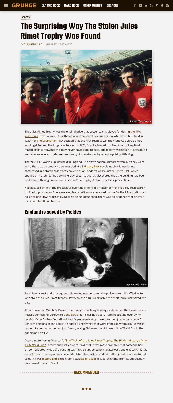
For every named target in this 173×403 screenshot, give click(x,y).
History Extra (92, 166)
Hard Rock (71, 5)
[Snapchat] (162, 5)
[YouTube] (140, 5)
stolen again (88, 358)
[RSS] (167, 5)
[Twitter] (151, 5)
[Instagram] (146, 5)
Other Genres (92, 5)
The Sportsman (47, 140)
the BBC (71, 314)
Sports (26, 17)
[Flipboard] (156, 5)
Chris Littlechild (33, 44)
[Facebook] (134, 5)
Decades (112, 5)
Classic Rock (51, 5)
